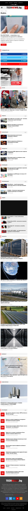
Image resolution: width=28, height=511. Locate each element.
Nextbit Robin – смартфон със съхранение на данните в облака (11, 36)
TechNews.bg (4, 260)
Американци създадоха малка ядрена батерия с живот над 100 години (16, 453)
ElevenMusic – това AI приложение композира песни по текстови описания (16, 185)
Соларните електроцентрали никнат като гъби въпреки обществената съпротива (13, 325)
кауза (3, 87)
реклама (15, 2)
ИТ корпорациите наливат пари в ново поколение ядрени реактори (15, 472)
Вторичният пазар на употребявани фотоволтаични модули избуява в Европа (12, 258)
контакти (11, 2)
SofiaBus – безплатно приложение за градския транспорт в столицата (16, 191)
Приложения (5, 181)
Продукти (4, 148)
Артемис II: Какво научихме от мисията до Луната (14, 280)
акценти (4, 236)
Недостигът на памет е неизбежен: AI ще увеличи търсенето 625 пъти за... (15, 433)
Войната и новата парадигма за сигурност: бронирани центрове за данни (15, 420)
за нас (6, 2)
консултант (5, 132)
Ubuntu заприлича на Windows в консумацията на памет (14, 142)
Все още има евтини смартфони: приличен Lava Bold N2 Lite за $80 (17, 168)
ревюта (4, 115)
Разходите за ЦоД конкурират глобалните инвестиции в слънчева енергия (12, 347)
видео (3, 197)
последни (4, 410)
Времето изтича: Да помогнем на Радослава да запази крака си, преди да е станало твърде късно (14, 109)
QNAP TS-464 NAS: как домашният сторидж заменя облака (15, 125)
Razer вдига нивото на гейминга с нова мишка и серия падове (16, 158)
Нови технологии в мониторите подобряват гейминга (14, 136)
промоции (4, 165)
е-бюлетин (20, 2)
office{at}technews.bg (18, 494)
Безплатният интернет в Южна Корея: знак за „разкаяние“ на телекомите (16, 426)
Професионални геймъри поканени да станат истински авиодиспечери (16, 439)
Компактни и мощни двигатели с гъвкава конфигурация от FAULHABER (11, 403)
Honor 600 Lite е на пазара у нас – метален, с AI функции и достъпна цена (17, 119)
